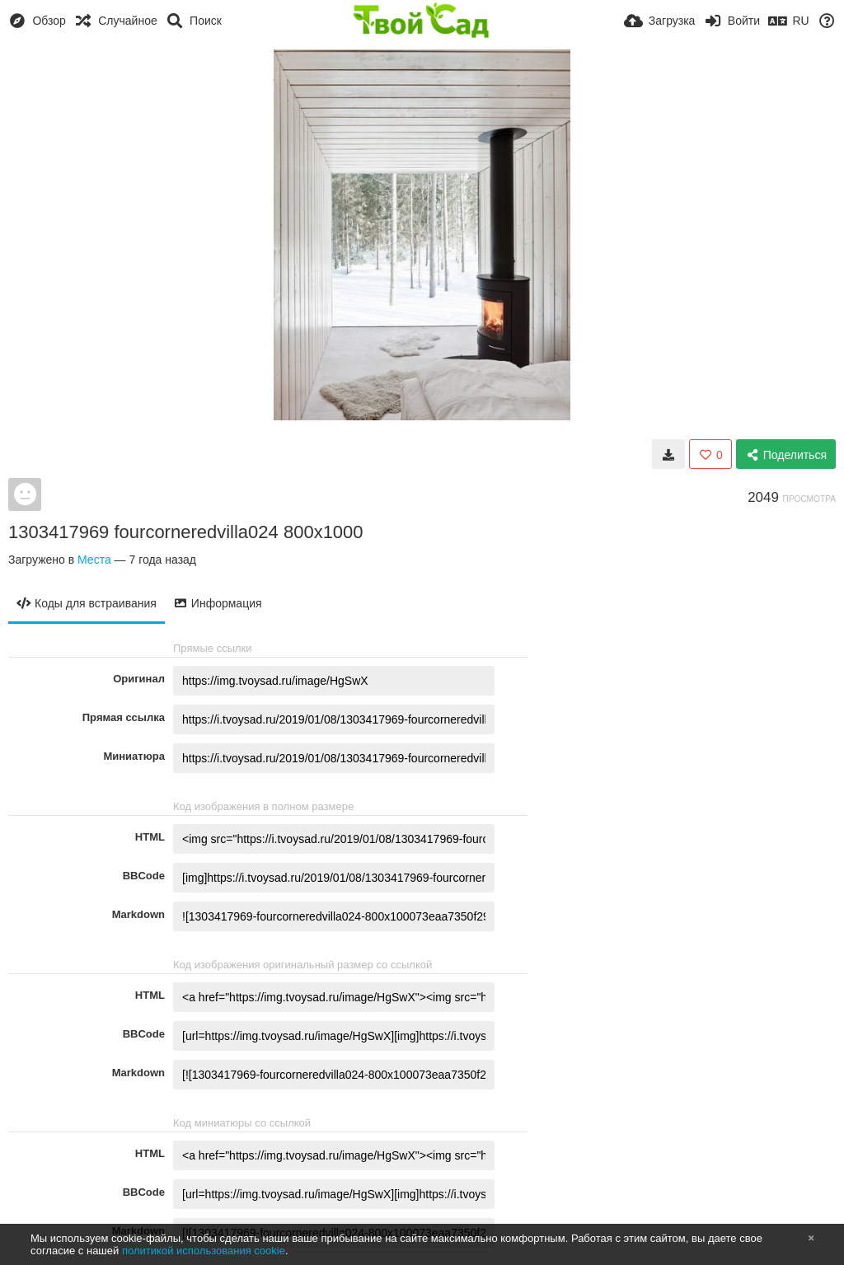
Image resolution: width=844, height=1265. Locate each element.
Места (94, 559)
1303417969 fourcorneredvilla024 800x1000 (185, 532)
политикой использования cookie (203, 1250)
